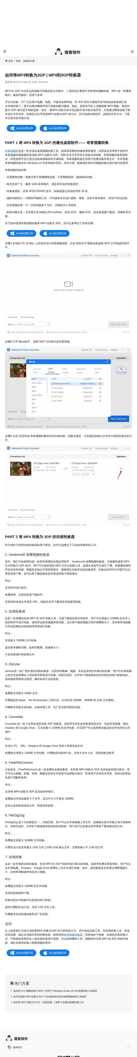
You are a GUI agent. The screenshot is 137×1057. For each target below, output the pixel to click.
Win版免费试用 (24, 128)
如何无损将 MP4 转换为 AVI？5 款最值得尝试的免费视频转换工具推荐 (50, 996)
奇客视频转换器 (73, 934)
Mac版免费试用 (57, 128)
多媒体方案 (29, 61)
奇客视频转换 (13, 150)
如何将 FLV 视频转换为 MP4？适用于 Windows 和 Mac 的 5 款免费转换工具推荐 (55, 991)
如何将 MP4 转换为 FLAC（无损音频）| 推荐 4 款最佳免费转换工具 (48, 1002)
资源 (18, 61)
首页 (10, 61)
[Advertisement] (68, 23)
